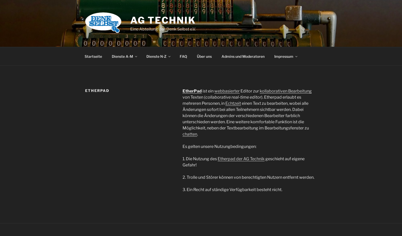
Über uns (204, 56)
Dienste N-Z (158, 56)
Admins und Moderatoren (243, 56)
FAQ (183, 56)
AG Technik (163, 20)
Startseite (93, 56)
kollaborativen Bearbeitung (286, 91)
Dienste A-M (125, 56)
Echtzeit (233, 103)
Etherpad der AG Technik (241, 158)
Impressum (286, 56)
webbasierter (227, 91)
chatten (190, 134)
